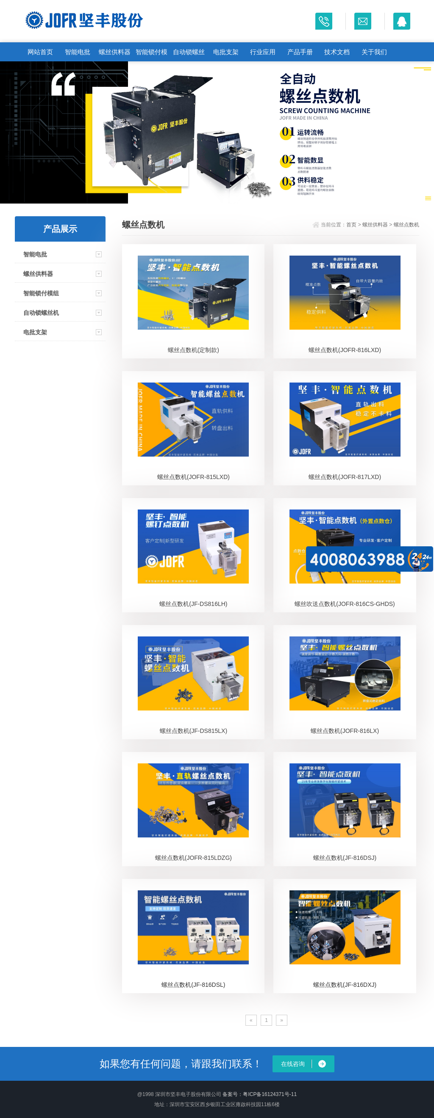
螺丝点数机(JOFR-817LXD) (345, 477)
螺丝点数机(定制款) (193, 350)
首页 (351, 225)
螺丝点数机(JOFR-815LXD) (193, 477)
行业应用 (262, 51)
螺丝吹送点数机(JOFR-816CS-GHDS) (345, 603)
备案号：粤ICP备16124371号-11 (260, 1094)
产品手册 (300, 51)
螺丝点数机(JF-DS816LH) (193, 603)
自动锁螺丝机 (189, 54)
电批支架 (226, 51)
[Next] (281, 1020)
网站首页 (40, 51)
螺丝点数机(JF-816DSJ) (344, 857)
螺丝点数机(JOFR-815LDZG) (193, 857)
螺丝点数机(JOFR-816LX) (345, 730)
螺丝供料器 (115, 51)
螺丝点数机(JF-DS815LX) (193, 730)
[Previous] (251, 1020)
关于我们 (374, 51)
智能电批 (77, 51)
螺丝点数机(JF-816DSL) (193, 984)
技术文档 (337, 51)
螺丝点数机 (406, 225)
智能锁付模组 (151, 54)
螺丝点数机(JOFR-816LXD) (345, 350)
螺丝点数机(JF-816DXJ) (344, 984)
